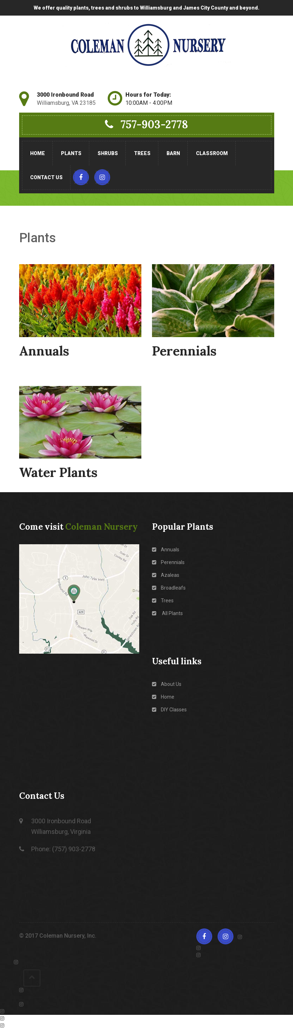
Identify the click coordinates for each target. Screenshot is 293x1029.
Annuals (165, 549)
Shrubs (107, 153)
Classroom (212, 153)
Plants (71, 153)
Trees (142, 153)
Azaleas (165, 575)
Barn (173, 153)
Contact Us (46, 177)
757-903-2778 (146, 124)
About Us (166, 684)
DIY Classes (169, 709)
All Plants (167, 613)
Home (37, 153)
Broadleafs (169, 588)
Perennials (168, 562)
